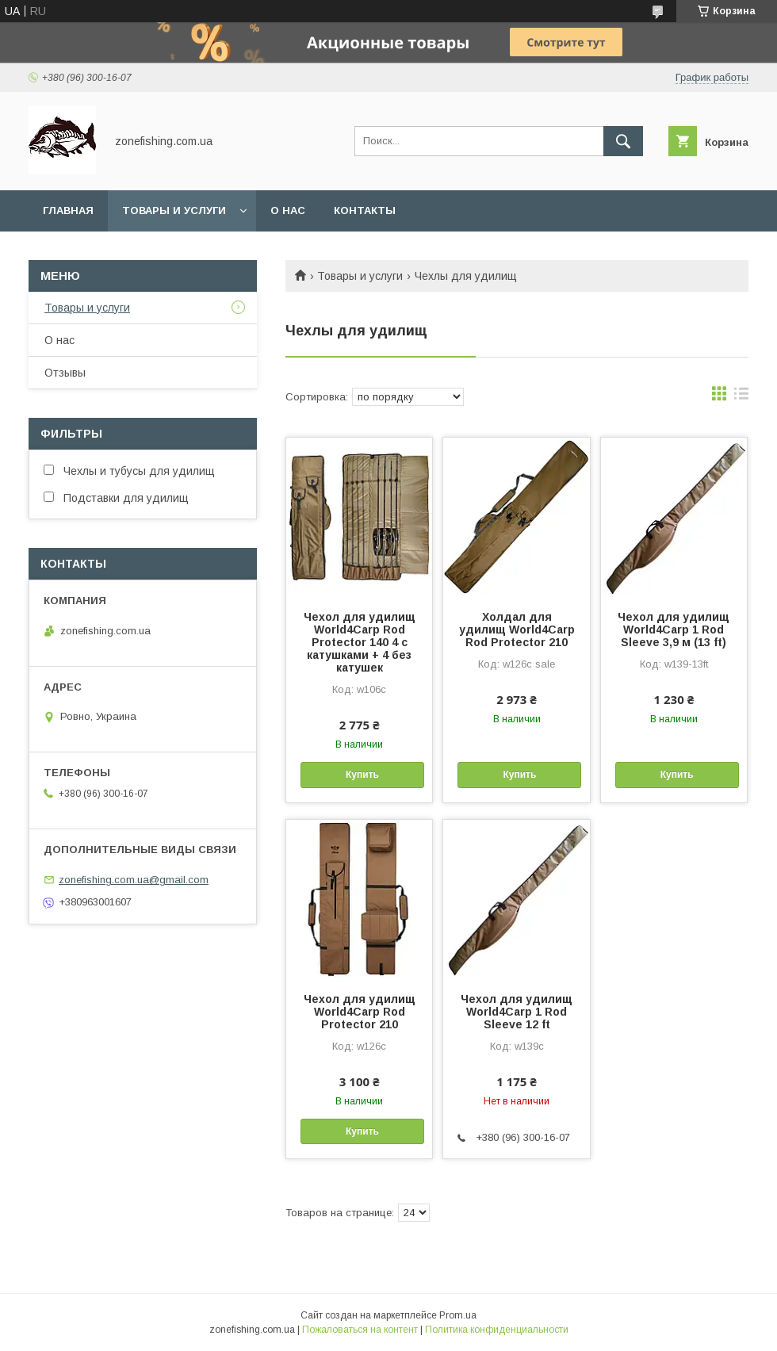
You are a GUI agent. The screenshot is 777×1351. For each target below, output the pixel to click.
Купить (362, 774)
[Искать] (623, 141)
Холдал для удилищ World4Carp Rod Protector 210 (517, 629)
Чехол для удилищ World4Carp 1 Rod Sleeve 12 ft (516, 1012)
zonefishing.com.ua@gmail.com (134, 880)
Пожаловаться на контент (360, 1329)
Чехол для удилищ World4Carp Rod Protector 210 (359, 1012)
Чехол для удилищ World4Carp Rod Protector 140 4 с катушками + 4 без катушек (359, 642)
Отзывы (65, 372)
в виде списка (741, 397)
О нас (287, 210)
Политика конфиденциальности (496, 1329)
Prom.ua (458, 1315)
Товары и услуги (174, 210)
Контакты (365, 210)
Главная (68, 210)
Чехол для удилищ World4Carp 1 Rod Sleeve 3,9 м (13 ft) (673, 629)
